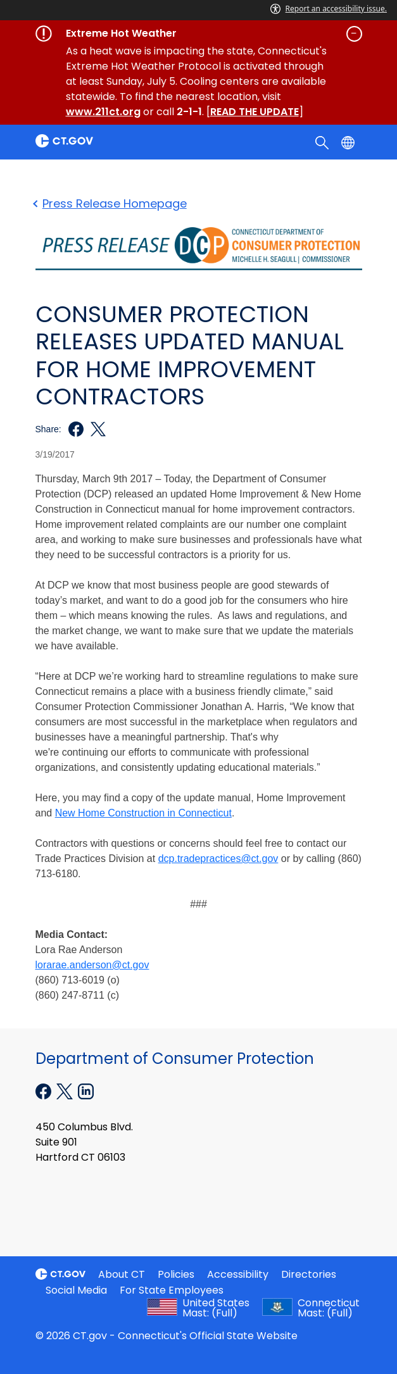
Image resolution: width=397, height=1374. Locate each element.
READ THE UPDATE (254, 111)
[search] (323, 141)
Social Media (76, 1290)
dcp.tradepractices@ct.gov (218, 858)
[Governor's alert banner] (198, 33)
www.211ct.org (103, 111)
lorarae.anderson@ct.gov (92, 964)
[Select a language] (349, 141)
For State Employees (172, 1290)
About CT (121, 1274)
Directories (308, 1274)
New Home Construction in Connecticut (143, 813)
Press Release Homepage (111, 203)
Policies (176, 1274)
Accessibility (237, 1274)
